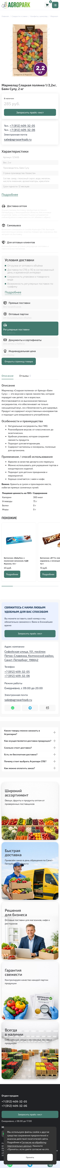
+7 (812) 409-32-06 (22, 129)
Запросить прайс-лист (30, 112)
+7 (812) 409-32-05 (22, 125)
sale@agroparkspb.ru (18, 139)
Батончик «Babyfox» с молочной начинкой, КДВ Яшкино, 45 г (16, 560)
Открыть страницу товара (19, 361)
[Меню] (55, 5)
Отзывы (24, 375)
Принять (30, 1157)
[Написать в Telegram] (30, 708)
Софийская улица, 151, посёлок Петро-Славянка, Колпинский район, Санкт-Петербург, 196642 (29, 656)
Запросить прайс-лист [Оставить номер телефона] (30, 633)
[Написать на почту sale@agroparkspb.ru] (47, 708)
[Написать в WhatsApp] (12, 708)
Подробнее (10, 194)
